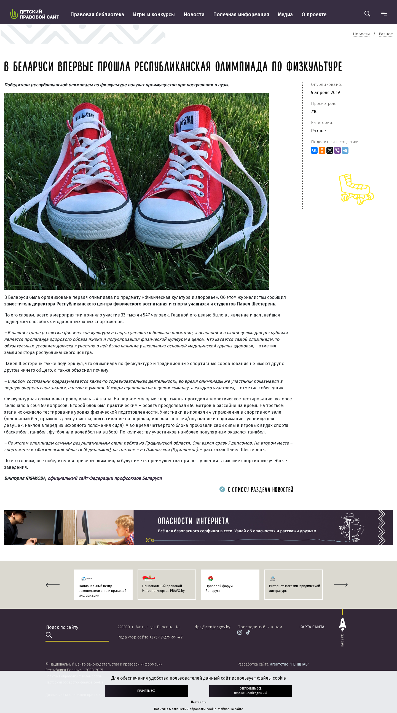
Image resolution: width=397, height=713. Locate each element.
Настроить (198, 702)
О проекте (314, 15)
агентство (289, 664)
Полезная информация (241, 15)
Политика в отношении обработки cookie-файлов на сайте (198, 709)
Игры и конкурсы (154, 15)
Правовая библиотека (97, 15)
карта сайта (311, 626)
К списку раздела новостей (256, 490)
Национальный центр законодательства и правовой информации (103, 590)
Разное (318, 130)
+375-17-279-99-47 (166, 637)
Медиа (285, 15)
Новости (194, 15)
